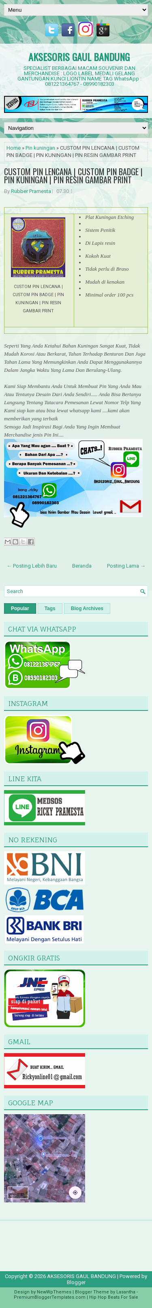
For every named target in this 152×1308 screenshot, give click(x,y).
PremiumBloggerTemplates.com (50, 1297)
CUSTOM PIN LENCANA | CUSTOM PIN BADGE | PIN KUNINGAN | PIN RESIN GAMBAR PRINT (73, 175)
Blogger (76, 1282)
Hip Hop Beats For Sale (113, 1297)
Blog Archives (87, 608)
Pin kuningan (40, 148)
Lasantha (125, 1292)
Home (13, 148)
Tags (50, 608)
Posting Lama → (126, 566)
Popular (20, 608)
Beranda (82, 566)
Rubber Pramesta (31, 191)
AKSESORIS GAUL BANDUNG (79, 56)
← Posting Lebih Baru (31, 566)
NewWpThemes (54, 1292)
